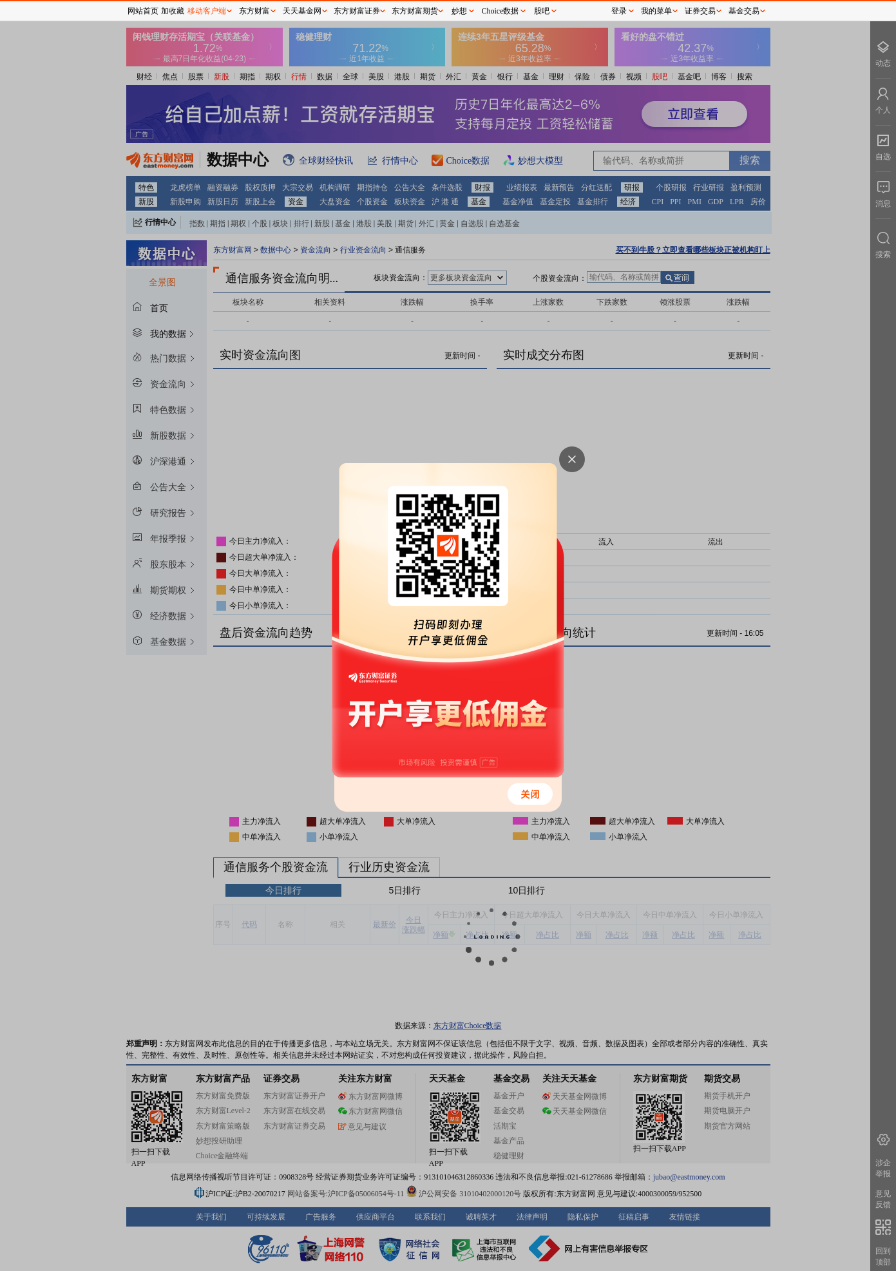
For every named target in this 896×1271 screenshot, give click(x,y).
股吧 (541, 10)
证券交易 (700, 10)
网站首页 (143, 10)
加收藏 (172, 10)
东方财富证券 (357, 10)
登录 (619, 10)
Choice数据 (500, 10)
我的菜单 (656, 10)
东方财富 (254, 10)
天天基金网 (302, 10)
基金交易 (744, 10)
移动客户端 (206, 10)
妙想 (459, 10)
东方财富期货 (415, 10)
